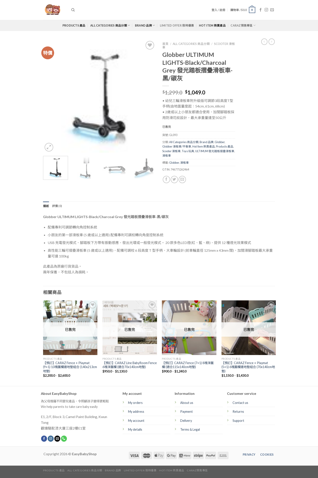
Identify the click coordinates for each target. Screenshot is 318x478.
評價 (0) (57, 206)
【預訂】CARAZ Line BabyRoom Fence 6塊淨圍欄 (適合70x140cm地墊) (129, 365)
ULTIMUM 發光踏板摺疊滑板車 (214, 151)
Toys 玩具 (188, 151)
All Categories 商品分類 (110, 25)
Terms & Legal (190, 429)
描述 (46, 206)
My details (135, 429)
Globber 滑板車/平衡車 (176, 146)
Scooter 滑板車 (171, 151)
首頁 (165, 44)
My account (136, 420)
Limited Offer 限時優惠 (177, 25)
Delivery (186, 420)
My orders (135, 403)
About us (186, 403)
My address (136, 411)
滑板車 (166, 155)
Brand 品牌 (145, 25)
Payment (186, 411)
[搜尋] (73, 10)
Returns (238, 411)
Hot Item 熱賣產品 (212, 25)
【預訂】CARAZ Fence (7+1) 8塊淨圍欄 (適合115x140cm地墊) (188, 365)
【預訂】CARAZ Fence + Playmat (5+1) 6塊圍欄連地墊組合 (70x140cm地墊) (248, 367)
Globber (220, 142)
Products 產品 (73, 25)
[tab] (46, 206)
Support (238, 420)
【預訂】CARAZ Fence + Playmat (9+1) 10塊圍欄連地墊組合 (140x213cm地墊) (70, 367)
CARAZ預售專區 (243, 25)
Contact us (240, 403)
